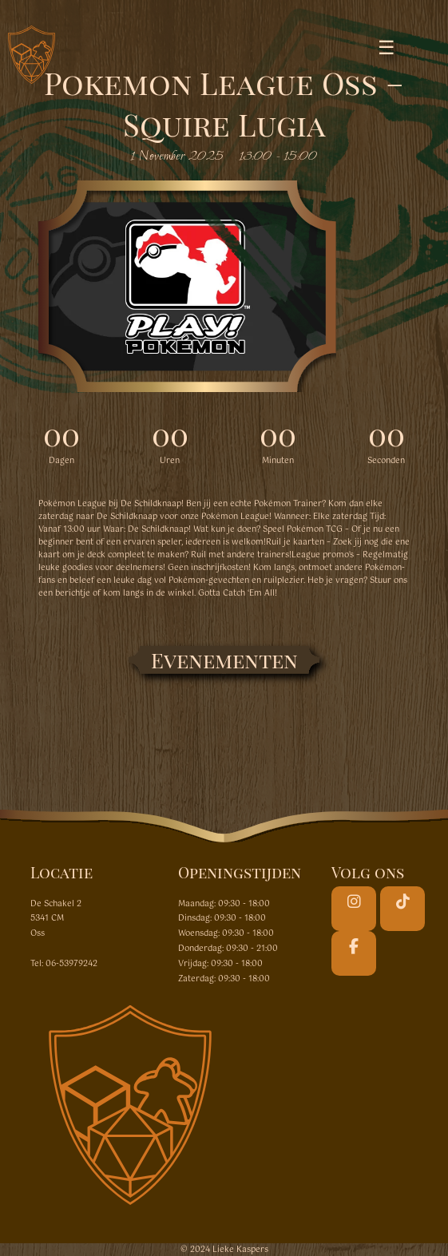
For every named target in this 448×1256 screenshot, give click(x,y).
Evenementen (224, 660)
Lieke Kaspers (240, 1249)
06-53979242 (71, 963)
